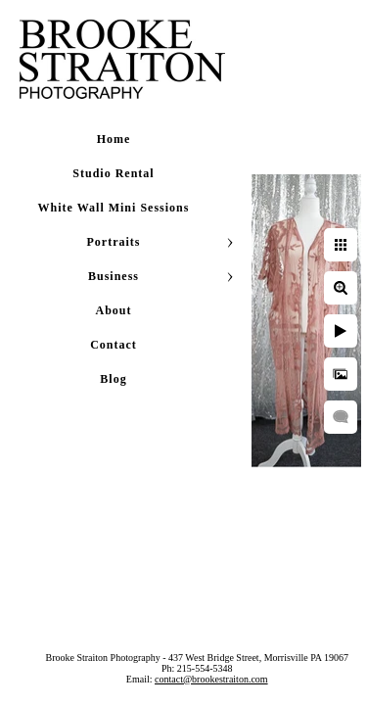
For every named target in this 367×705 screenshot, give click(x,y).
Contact (113, 345)
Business (113, 276)
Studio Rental (113, 173)
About (113, 310)
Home (114, 139)
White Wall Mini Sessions (114, 207)
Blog (113, 379)
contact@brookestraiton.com (243, 689)
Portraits (114, 242)
